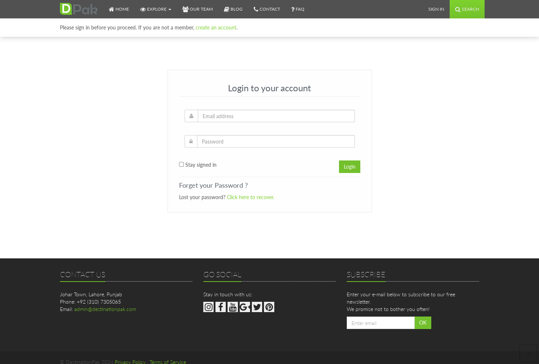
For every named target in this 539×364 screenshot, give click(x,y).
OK (422, 322)
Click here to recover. (250, 197)
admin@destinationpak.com (105, 309)
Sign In (436, 9)
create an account (216, 27)
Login (350, 166)
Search (467, 9)
